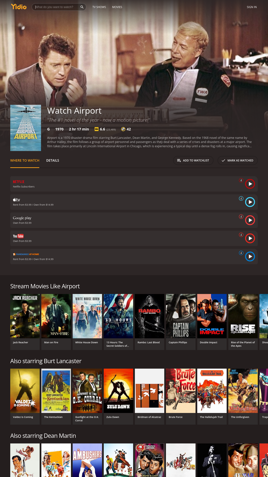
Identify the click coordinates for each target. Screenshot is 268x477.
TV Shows (99, 7)
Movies (117, 7)
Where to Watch (24, 160)
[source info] (240, 180)
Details (52, 160)
